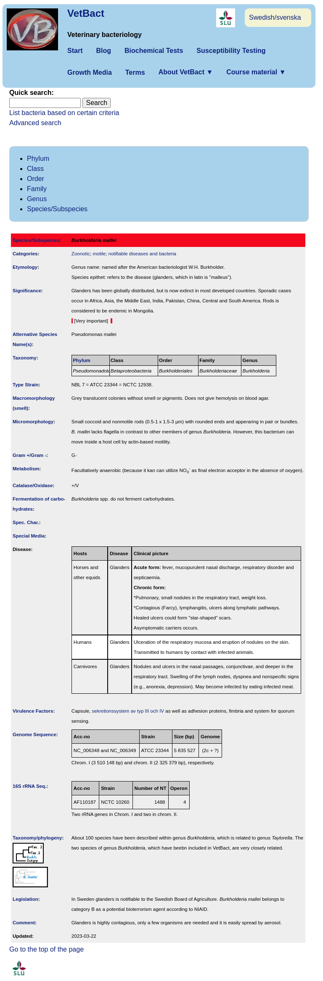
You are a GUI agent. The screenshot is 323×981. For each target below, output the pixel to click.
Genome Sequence (34, 734)
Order (35, 178)
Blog (103, 50)
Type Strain (26, 384)
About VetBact (186, 72)
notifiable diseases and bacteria (142, 253)
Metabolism (26, 468)
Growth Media (89, 72)
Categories (25, 253)
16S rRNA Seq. (29, 786)
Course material (256, 72)
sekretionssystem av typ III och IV (128, 710)
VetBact (85, 13)
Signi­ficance (27, 290)
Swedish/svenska (275, 17)
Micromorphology (33, 421)
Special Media (29, 535)
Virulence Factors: (34, 710)
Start (74, 50)
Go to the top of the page (46, 949)
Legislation (25, 899)
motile (99, 253)
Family (37, 188)
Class (35, 168)
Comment (24, 922)
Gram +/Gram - (29, 455)
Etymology (25, 267)
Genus (37, 198)
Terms (135, 72)
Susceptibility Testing (230, 50)
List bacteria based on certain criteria (64, 112)
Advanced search (35, 122)
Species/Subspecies (57, 208)
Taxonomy (25, 357)
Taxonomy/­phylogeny (37, 837)
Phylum (38, 158)
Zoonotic (80, 253)
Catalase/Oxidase (33, 485)
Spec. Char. (26, 522)
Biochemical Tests (153, 50)
